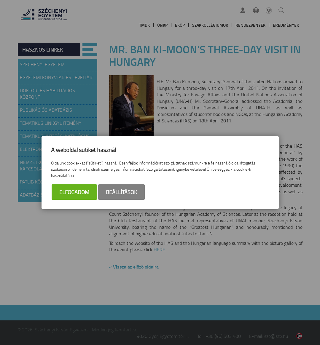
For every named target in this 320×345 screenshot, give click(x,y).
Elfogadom (74, 192)
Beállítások (121, 192)
